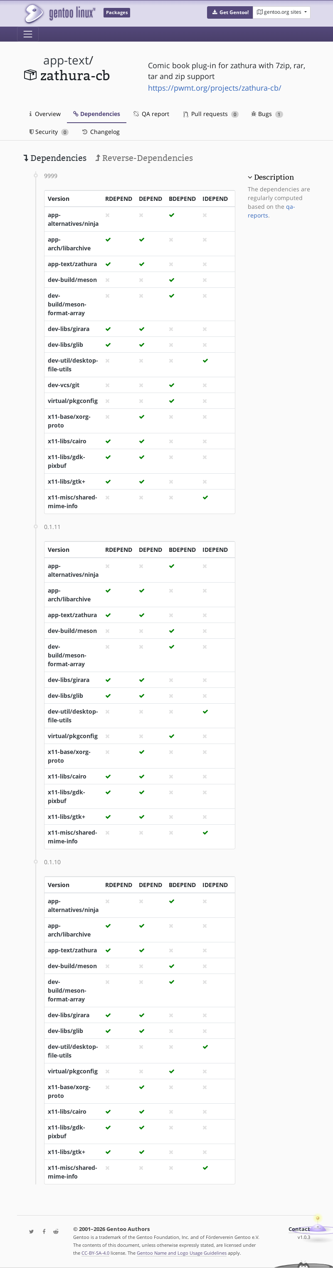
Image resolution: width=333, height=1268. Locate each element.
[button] (230, 12)
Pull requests (211, 114)
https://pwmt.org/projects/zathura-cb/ (214, 88)
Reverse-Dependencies (144, 158)
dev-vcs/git (63, 385)
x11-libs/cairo (67, 441)
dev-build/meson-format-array (67, 304)
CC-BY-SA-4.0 (95, 1253)
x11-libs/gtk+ (66, 481)
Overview (45, 114)
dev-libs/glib (65, 345)
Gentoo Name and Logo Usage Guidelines (182, 1253)
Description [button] (274, 177)
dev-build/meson (72, 280)
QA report (151, 114)
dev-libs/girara (68, 329)
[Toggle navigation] (28, 34)
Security (49, 132)
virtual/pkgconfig (73, 401)
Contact (299, 1229)
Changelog (100, 132)
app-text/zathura (72, 264)
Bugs (267, 114)
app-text (66, 60)
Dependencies (96, 114)
